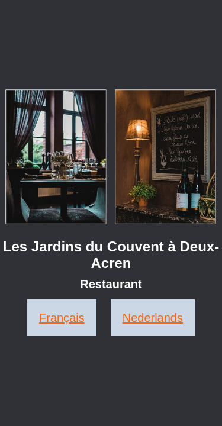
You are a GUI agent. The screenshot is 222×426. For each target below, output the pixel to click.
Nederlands (153, 317)
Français (62, 317)
